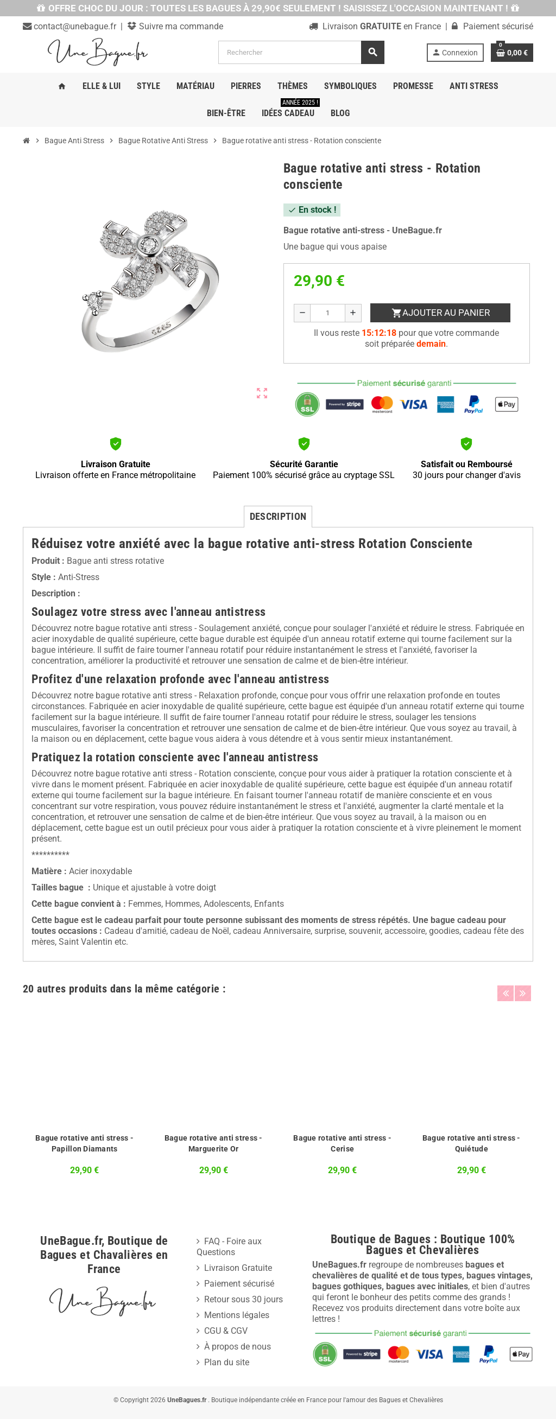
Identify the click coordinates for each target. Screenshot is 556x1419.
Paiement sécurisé (239, 1283)
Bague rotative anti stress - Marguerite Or (214, 1143)
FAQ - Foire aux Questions (229, 1246)
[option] (84, 1093)
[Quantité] (327, 313)
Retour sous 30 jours (243, 1299)
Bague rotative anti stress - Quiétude (471, 1143)
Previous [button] (505, 986)
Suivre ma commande (180, 26)
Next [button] (522, 986)
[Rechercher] (301, 52)
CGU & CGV (226, 1331)
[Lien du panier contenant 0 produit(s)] (512, 52)
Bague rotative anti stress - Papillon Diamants (84, 1143)
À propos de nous (237, 1346)
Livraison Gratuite (238, 1268)
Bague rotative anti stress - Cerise (342, 1143)
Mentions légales (236, 1315)
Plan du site (226, 1362)
